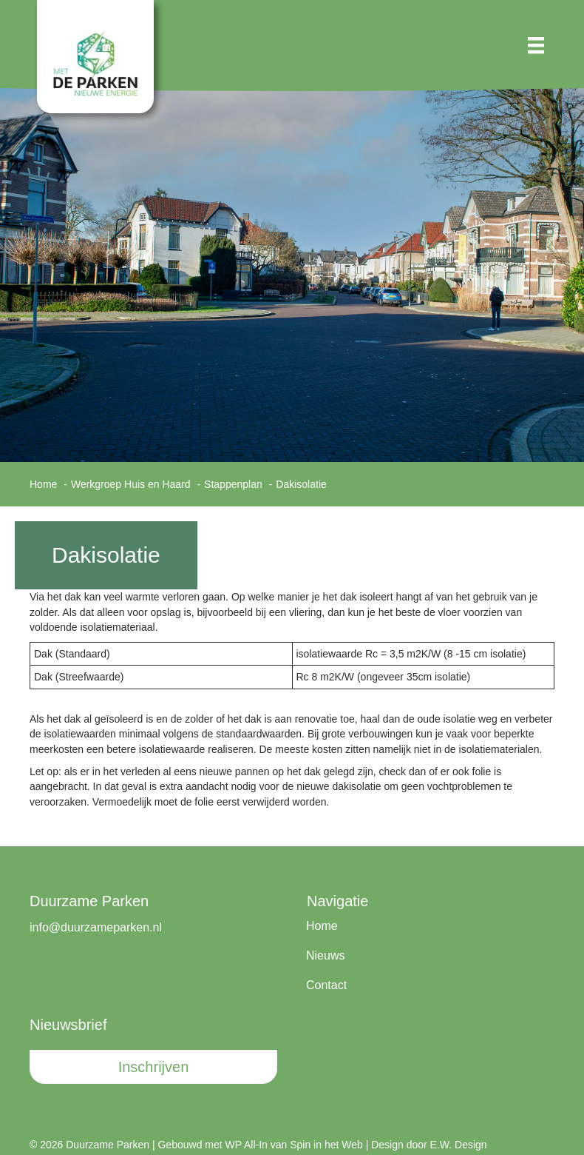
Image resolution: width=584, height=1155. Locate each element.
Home (322, 926)
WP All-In (246, 1145)
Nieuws (325, 955)
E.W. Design (458, 1145)
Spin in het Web (326, 1145)
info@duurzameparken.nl (96, 927)
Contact (326, 985)
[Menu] (535, 45)
